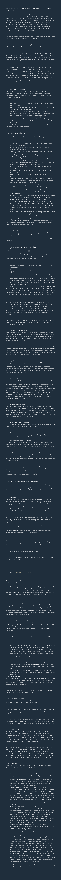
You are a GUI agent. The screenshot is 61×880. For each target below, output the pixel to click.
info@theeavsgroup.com (24, 572)
